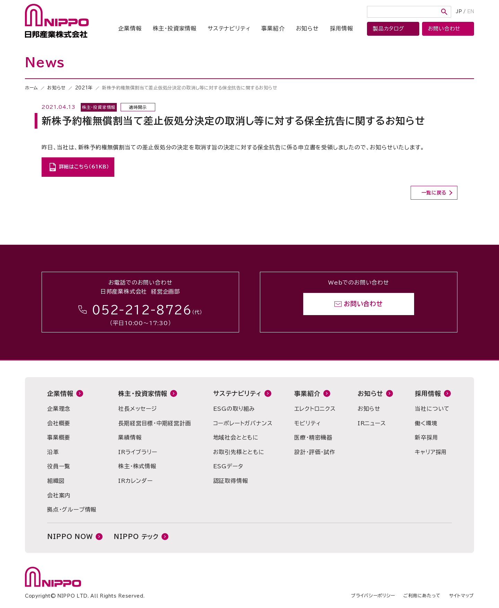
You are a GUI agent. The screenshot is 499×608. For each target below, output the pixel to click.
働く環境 (426, 423)
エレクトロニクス (314, 408)
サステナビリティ (229, 28)
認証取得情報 (230, 481)
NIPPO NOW (70, 536)
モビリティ (307, 423)
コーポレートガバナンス (243, 423)
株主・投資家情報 (174, 28)
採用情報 (341, 28)
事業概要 (58, 437)
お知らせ (307, 28)
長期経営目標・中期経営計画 (154, 423)
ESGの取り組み (234, 408)
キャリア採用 (431, 452)
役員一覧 (58, 466)
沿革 (53, 452)
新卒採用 (426, 437)
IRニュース (372, 423)
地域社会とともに (236, 437)
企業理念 (58, 408)
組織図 (55, 481)
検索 (444, 12)
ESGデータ (228, 466)
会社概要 (58, 423)
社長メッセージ (137, 408)
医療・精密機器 (313, 437)
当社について (432, 408)
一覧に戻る (434, 192)
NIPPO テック (136, 536)
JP (459, 11)
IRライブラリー (137, 452)
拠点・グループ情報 (71, 509)
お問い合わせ (363, 304)
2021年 (84, 88)
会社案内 (58, 495)
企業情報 (129, 28)
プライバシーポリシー (373, 595)
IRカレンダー (135, 481)
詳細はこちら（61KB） (84, 166)
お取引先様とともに (238, 452)
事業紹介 (272, 28)
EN (470, 11)
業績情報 (129, 437)
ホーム (31, 88)
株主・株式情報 (137, 466)
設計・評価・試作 (314, 452)
